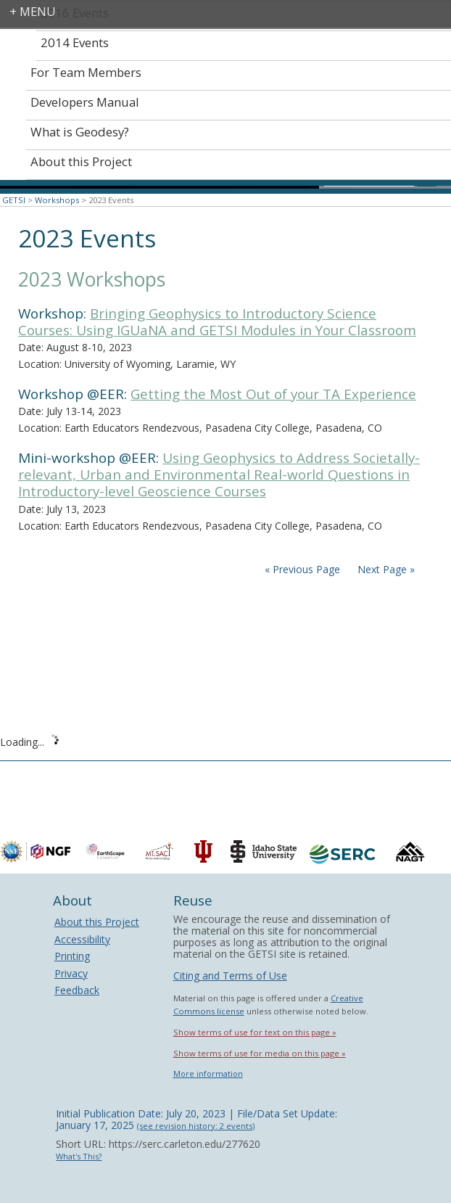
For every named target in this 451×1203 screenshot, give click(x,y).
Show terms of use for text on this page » (254, 1032)
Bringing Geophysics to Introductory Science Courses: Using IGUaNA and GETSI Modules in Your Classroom (217, 322)
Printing (72, 956)
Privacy (71, 973)
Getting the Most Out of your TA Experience (273, 394)
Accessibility (82, 939)
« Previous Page (302, 569)
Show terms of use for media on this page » (259, 1053)
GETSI (13, 199)
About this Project (96, 922)
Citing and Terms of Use (230, 975)
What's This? (79, 1156)
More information (208, 1073)
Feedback (76, 990)
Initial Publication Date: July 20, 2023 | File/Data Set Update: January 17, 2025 (196, 1119)
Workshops (57, 199)
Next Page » (385, 569)
